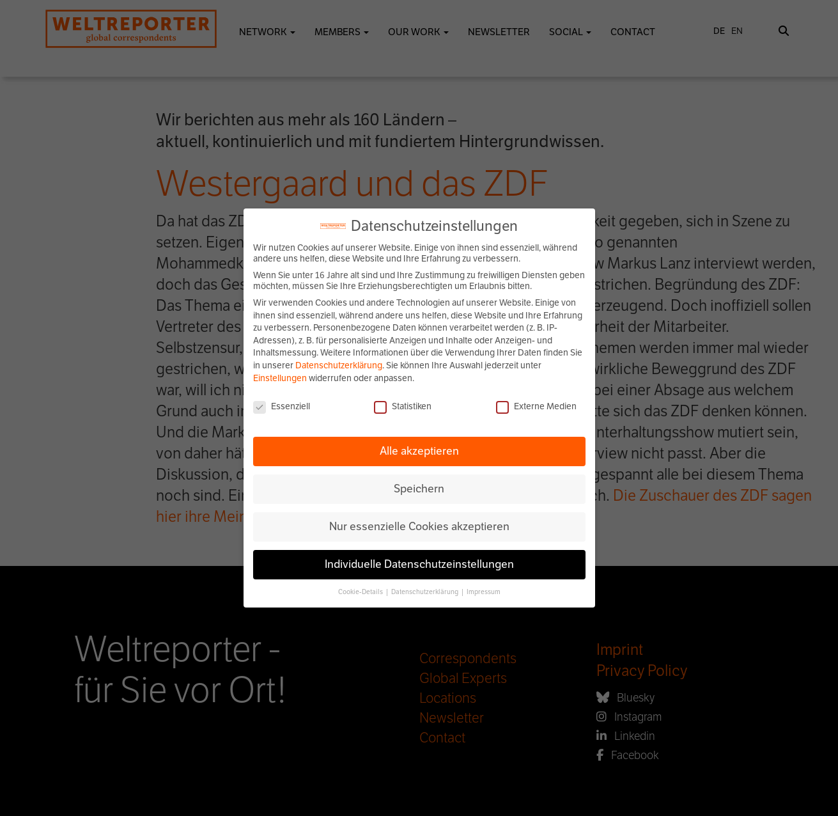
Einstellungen (280, 378)
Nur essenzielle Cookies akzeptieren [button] (419, 526)
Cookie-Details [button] (361, 592)
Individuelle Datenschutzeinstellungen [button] (419, 564)
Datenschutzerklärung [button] (425, 592)
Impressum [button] (483, 592)
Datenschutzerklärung (338, 365)
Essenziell (281, 406)
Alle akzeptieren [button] (419, 451)
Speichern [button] (419, 489)
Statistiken (402, 406)
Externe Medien (536, 406)
